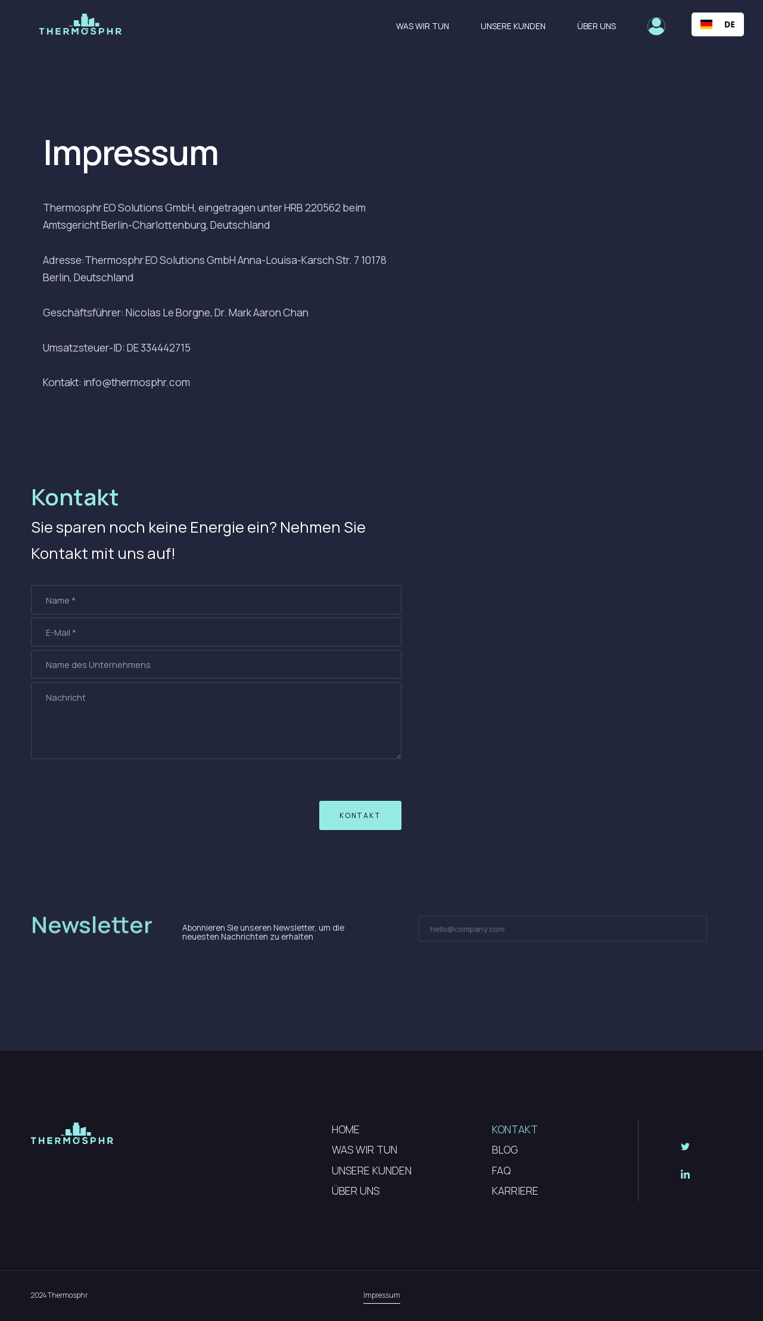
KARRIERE (515, 1190)
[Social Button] (685, 1146)
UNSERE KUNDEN (372, 1170)
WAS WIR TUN (364, 1149)
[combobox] (718, 24)
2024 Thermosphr (59, 1295)
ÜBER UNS (355, 1190)
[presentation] (103, 810)
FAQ (501, 1170)
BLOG (505, 1149)
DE (717, 24)
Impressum (381, 1295)
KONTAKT (515, 1129)
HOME (346, 1129)
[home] (80, 24)
